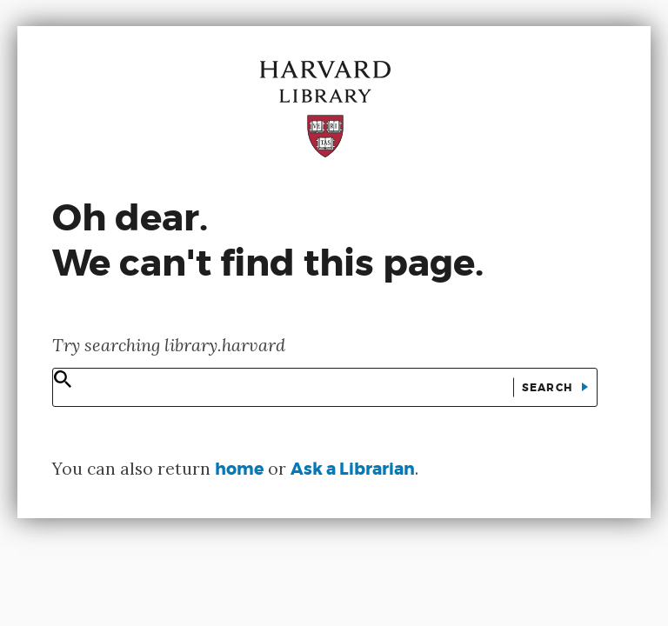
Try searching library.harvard (168, 345)
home (239, 469)
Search (549, 388)
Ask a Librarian (353, 469)
